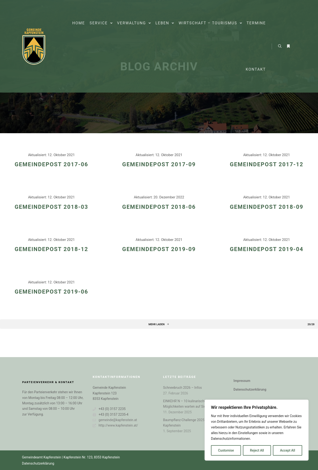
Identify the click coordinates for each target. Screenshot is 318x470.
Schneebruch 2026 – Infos (182, 387)
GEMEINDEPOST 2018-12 (51, 249)
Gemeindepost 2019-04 (266, 249)
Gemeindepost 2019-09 (159, 249)
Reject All (257, 450)
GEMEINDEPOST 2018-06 (159, 207)
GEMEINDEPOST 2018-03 (51, 207)
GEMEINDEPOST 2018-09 (266, 207)
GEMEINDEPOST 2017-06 (51, 164)
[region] (257, 430)
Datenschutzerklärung (249, 389)
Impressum (241, 381)
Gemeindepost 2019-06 (51, 291)
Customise (226, 450)
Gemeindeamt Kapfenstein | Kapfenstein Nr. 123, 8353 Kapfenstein (71, 457)
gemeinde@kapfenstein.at (115, 420)
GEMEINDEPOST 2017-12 (266, 164)
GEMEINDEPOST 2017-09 (159, 164)
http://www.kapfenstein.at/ (115, 425)
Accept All (287, 450)
